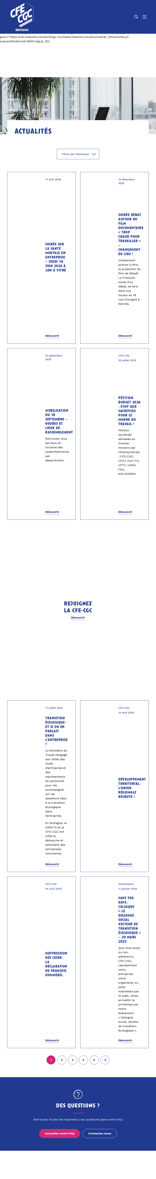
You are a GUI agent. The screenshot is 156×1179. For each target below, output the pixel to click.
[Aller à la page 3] (72, 1059)
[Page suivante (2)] (105, 1060)
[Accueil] (22, 17)
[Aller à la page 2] (61, 1059)
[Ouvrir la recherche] (136, 17)
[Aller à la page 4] (83, 1059)
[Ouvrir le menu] (144, 17)
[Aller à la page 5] (94, 1059)
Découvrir (52, 335)
